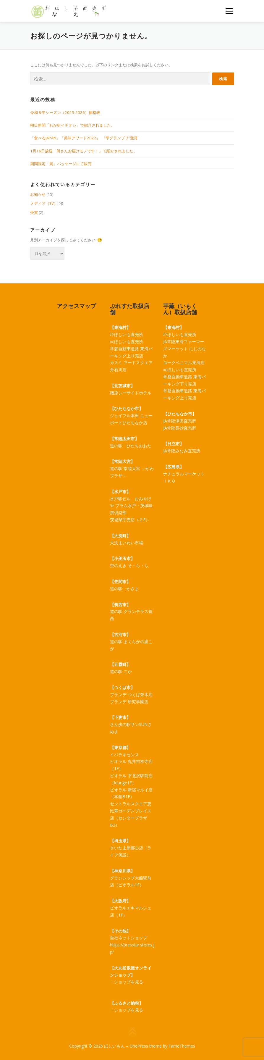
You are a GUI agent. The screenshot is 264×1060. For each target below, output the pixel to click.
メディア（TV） (44, 203)
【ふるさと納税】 (126, 1003)
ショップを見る (128, 982)
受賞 (34, 212)
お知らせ (38, 194)
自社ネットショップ (128, 937)
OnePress (138, 1046)
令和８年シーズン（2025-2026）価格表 (65, 112)
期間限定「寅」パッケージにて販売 (61, 163)
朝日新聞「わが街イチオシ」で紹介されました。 (72, 125)
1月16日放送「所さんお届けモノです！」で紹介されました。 (83, 151)
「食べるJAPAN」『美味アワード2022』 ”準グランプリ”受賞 (84, 138)
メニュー (229, 11)
